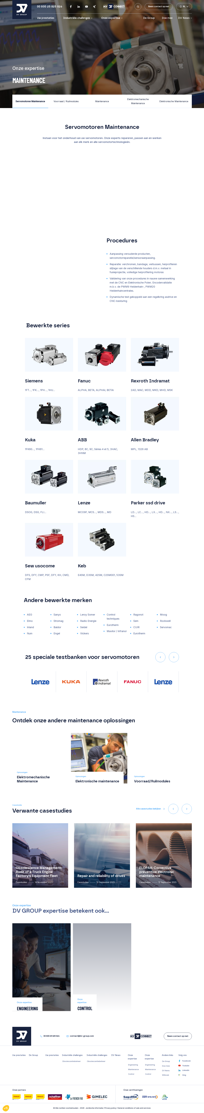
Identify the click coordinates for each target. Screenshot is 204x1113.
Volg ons (182, 1055)
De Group (149, 18)
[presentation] (160, 657)
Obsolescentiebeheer (71, 1061)
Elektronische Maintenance (173, 101)
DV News (184, 18)
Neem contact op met (158, 7)
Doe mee (167, 18)
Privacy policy (110, 1108)
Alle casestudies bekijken (148, 809)
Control (131, 1074)
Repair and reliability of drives (101, 876)
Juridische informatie (94, 1108)
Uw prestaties (45, 18)
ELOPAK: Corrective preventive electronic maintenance (156, 872)
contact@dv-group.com (82, 1036)
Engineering (133, 1065)
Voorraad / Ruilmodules (66, 101)
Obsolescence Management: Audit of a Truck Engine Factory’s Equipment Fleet (39, 872)
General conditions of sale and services (134, 1108)
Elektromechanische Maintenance (138, 101)
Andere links (167, 1055)
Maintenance (102, 101)
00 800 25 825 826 (49, 6)
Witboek (165, 1075)
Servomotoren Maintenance (30, 101)
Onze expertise (110, 18)
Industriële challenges (76, 18)
